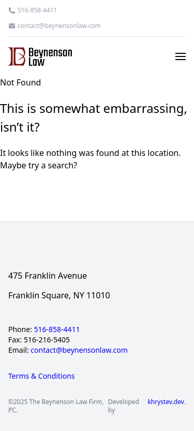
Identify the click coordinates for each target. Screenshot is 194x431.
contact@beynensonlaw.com (59, 26)
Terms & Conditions (41, 376)
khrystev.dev (165, 402)
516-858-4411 (37, 10)
